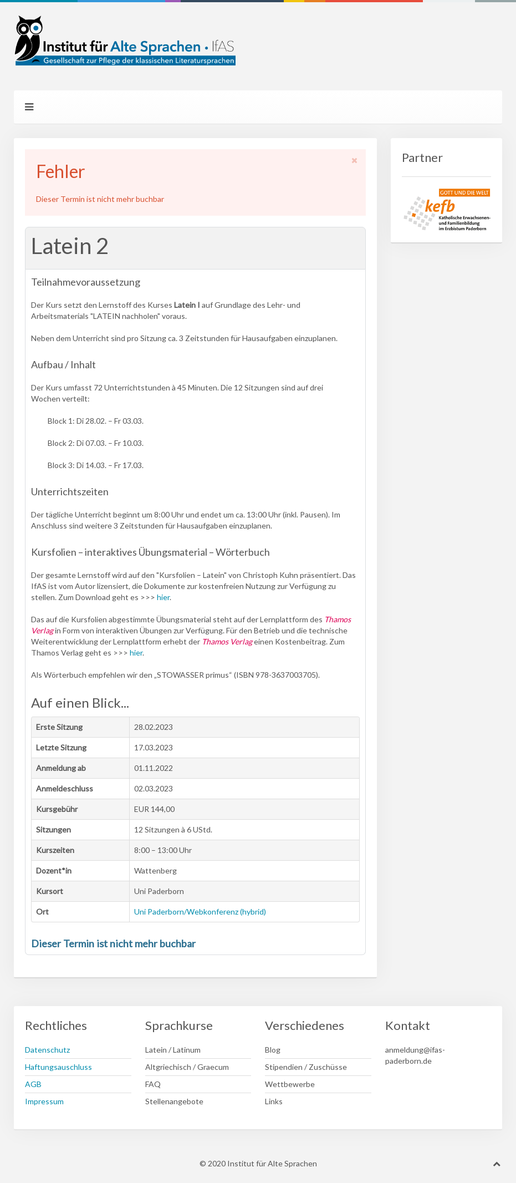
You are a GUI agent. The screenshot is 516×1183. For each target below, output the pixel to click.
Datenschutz (47, 1049)
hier (163, 597)
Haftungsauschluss (58, 1067)
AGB (33, 1084)
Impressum (44, 1101)
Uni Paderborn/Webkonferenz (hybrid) (200, 911)
